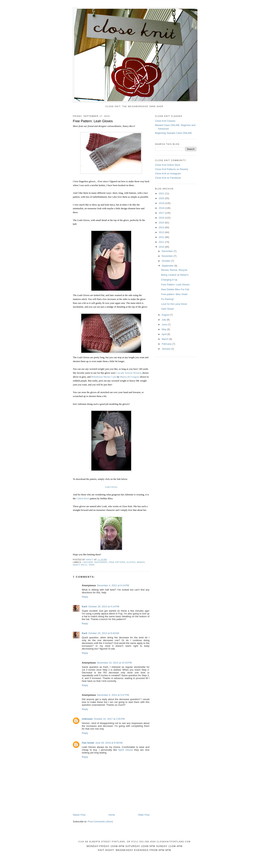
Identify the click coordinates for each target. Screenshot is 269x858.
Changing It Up (169, 279)
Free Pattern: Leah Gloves (175, 284)
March (165, 339)
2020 (162, 198)
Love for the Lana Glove (174, 304)
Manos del (125, 376)
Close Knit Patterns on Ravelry (171, 169)
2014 (162, 227)
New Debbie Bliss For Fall (175, 289)
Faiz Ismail (88, 742)
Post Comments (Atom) (100, 821)
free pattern (117, 562)
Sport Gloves (125, 749)
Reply (85, 596)
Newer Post (79, 814)
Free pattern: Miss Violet (174, 294)
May (164, 329)
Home (112, 814)
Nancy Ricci (128, 126)
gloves (131, 562)
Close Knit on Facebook (168, 177)
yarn (91, 565)
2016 (162, 217)
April (164, 334)
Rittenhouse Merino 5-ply (103, 376)
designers (101, 562)
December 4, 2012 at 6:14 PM (113, 585)
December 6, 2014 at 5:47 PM (113, 695)
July (164, 319)
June (165, 324)
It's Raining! (167, 299)
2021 (162, 193)
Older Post (143, 814)
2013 (162, 232)
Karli (84, 606)
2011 (162, 242)
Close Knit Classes (165, 120)
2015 (162, 222)
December (168, 251)
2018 (162, 208)
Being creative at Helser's (174, 274)
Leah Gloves (111, 486)
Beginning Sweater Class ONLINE (173, 133)
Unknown (87, 718)
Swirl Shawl (167, 308)
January (166, 348)
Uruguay (134, 376)
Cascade (88, 562)
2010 (162, 246)
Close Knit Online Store (167, 164)
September (168, 265)
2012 (162, 237)
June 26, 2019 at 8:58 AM (109, 742)
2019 (162, 203)
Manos (141, 562)
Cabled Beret (82, 498)
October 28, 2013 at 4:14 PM (103, 606)
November (168, 256)
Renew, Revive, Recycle (174, 270)
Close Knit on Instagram (168, 173)
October (166, 260)
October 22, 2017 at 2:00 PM (109, 718)
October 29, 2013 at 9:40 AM (103, 633)
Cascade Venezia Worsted (128, 372)
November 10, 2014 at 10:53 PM (114, 662)
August (166, 314)
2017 (162, 212)
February (167, 343)
